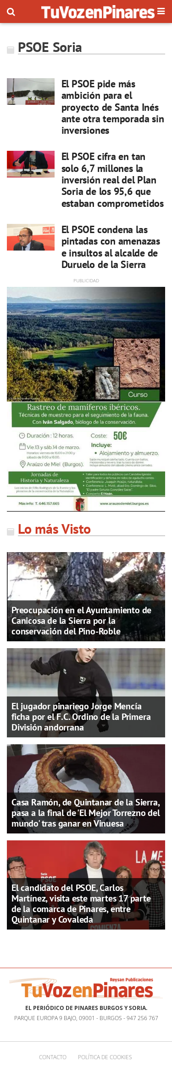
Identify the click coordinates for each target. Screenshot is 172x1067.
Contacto (53, 1057)
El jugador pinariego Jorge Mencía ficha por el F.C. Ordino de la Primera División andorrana (80, 716)
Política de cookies (105, 1057)
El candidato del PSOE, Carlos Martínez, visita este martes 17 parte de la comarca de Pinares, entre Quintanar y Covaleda (81, 903)
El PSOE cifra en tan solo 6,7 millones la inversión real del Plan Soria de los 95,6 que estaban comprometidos (112, 179)
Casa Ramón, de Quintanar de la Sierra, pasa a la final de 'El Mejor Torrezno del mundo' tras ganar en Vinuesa (85, 812)
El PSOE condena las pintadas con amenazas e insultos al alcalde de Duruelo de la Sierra (110, 247)
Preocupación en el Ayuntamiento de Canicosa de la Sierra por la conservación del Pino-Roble (81, 620)
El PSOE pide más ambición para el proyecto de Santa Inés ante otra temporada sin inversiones (112, 107)
